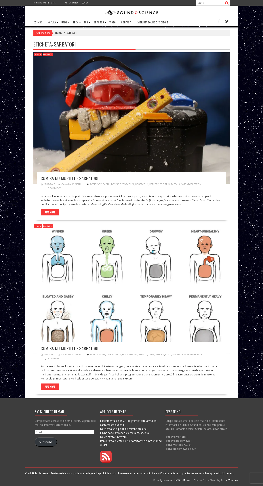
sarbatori (187, 184)
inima (151, 354)
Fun (86, 22)
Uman (64, 22)
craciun (100, 354)
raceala (175, 184)
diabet (110, 354)
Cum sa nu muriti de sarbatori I (70, 348)
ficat (125, 354)
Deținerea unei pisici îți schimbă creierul (123, 429)
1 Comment (54, 358)
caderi (106, 184)
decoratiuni (127, 184)
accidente (96, 184)
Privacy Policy (71, 2)
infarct (143, 354)
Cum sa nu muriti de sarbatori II (71, 178)
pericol (160, 354)
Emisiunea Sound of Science (152, 22)
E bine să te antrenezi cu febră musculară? (125, 433)
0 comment (54, 188)
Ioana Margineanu (70, 184)
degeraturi (141, 184)
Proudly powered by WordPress (171, 480)
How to (38, 54)
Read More (50, 212)
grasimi (133, 354)
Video (112, 22)
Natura (52, 22)
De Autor (99, 22)
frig (167, 184)
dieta (118, 354)
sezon (197, 184)
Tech (76, 22)
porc (168, 354)
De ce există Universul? (113, 437)
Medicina (47, 54)
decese (115, 184)
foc (162, 184)
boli (92, 354)
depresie (154, 184)
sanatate (177, 354)
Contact (85, 2)
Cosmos (37, 22)
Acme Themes (229, 480)
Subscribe (45, 442)
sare (199, 354)
